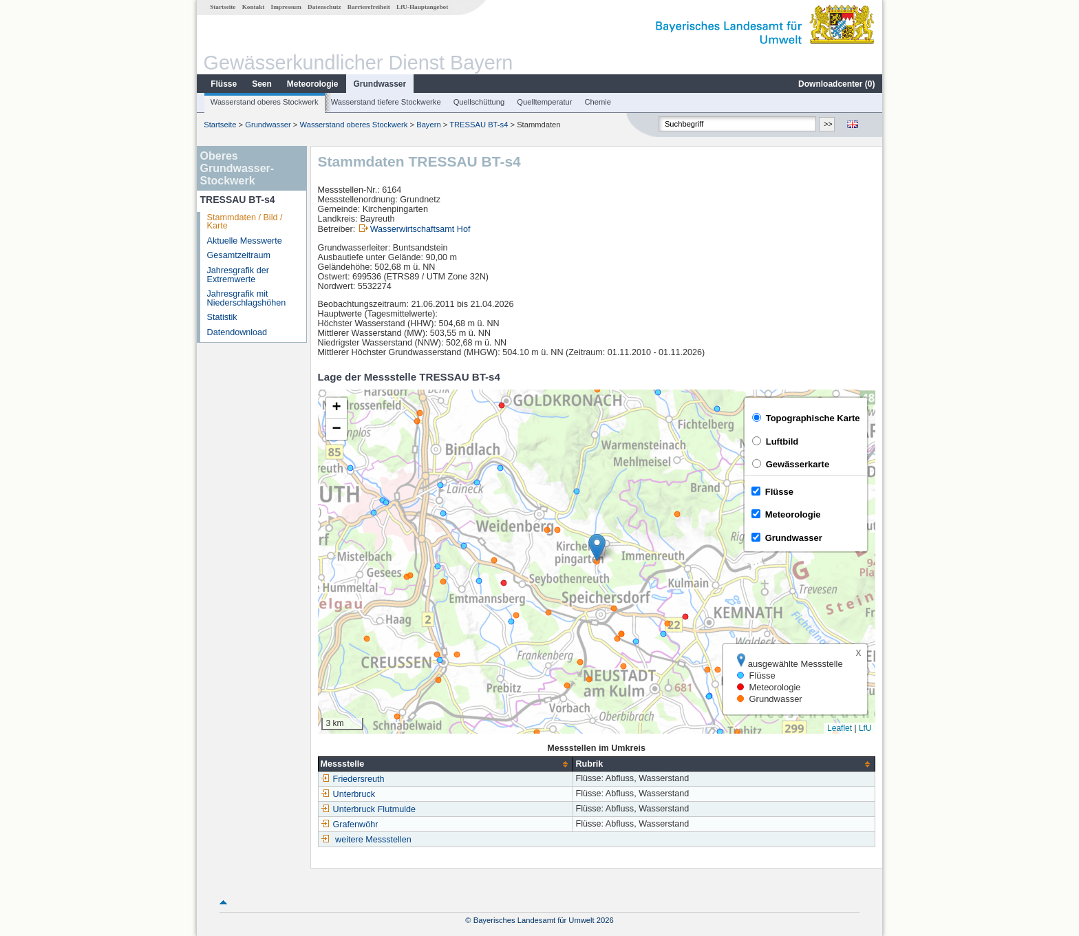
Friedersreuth (353, 779)
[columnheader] (445, 764)
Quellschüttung (479, 102)
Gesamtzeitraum (238, 255)
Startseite (222, 6)
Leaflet (839, 728)
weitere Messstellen (373, 839)
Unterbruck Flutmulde (368, 809)
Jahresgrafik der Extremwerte (238, 275)
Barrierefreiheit (369, 6)
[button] (597, 547)
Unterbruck (348, 794)
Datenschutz (324, 6)
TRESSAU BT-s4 (478, 124)
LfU (865, 728)
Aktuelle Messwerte (244, 241)
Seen (262, 84)
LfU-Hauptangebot (422, 6)
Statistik (222, 317)
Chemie (598, 102)
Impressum (286, 6)
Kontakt (253, 6)
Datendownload (237, 332)
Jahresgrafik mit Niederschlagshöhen (246, 298)
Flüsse (224, 84)
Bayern (428, 124)
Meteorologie (313, 84)
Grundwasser (380, 84)
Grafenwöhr (349, 824)
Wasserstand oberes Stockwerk (265, 102)
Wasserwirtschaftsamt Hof (420, 229)
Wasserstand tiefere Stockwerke (386, 102)
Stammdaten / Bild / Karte (245, 222)
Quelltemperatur (544, 102)
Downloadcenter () (836, 84)
